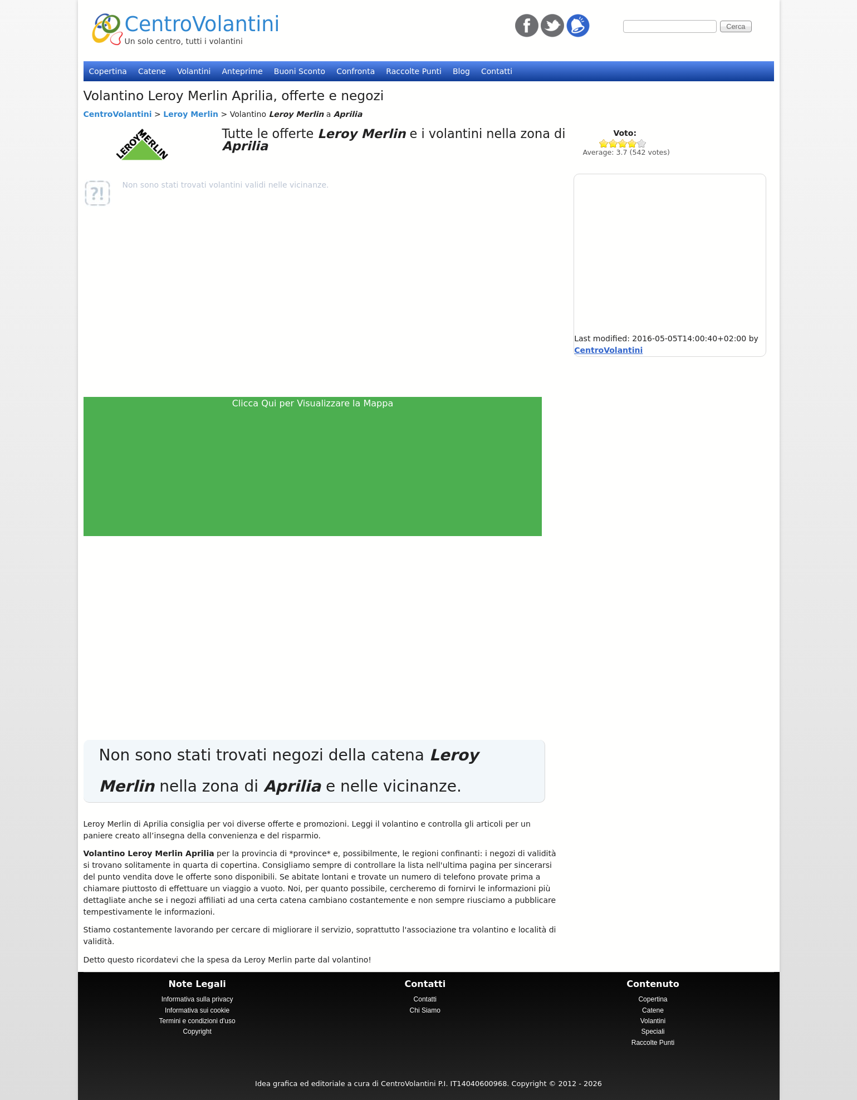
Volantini (194, 71)
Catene (152, 71)
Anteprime (242, 71)
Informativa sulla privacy (197, 999)
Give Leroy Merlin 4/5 (632, 143)
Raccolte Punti (414, 71)
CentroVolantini (202, 24)
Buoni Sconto (299, 71)
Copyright (197, 1031)
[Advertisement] (318, 302)
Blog (461, 71)
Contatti (496, 71)
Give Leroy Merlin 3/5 (623, 143)
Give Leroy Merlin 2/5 (613, 143)
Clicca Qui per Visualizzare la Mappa (313, 403)
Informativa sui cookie (197, 1010)
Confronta (355, 71)
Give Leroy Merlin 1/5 (604, 143)
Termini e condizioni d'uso (197, 1021)
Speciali (652, 1031)
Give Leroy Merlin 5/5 (642, 143)
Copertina (108, 71)
